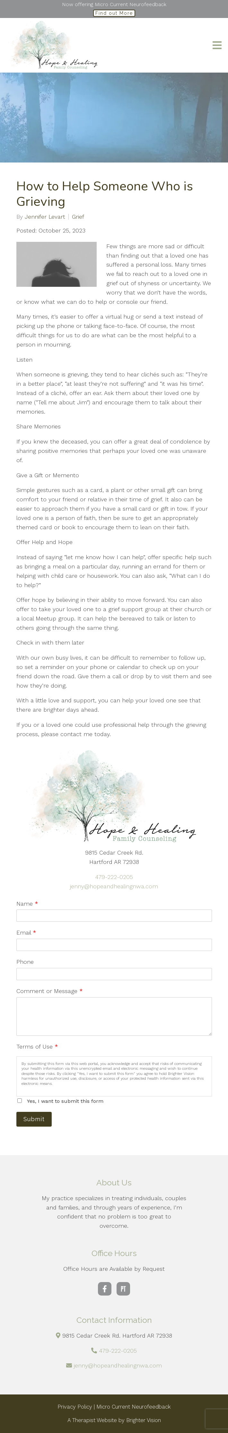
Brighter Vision (143, 1420)
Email (26, 932)
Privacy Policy (74, 1406)
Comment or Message (49, 991)
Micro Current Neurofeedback (133, 1406)
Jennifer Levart (45, 217)
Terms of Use (37, 1046)
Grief (78, 217)
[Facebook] (104, 1289)
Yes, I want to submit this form (65, 1101)
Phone (25, 961)
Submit (34, 1119)
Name (27, 903)
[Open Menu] (217, 45)
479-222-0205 (114, 877)
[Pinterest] (123, 1289)
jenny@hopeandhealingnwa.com (114, 886)
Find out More (114, 13)
